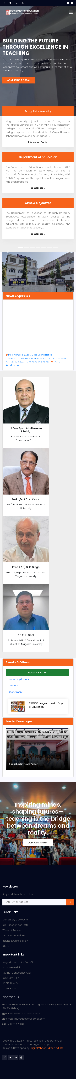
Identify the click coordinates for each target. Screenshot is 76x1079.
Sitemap (7, 946)
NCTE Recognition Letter (15, 925)
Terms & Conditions (13, 935)
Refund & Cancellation (15, 940)
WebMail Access (11, 930)
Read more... (38, 188)
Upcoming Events (19, 679)
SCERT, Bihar (9, 988)
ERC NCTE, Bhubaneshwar (16, 972)
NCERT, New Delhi (11, 983)
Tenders (13, 685)
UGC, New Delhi (10, 978)
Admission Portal (18, 80)
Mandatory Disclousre (15, 919)
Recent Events (37, 672)
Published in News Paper (23, 764)
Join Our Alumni (38, 842)
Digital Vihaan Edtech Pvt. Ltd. (47, 1048)
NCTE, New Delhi (11, 967)
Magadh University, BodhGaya (19, 962)
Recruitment (15, 692)
